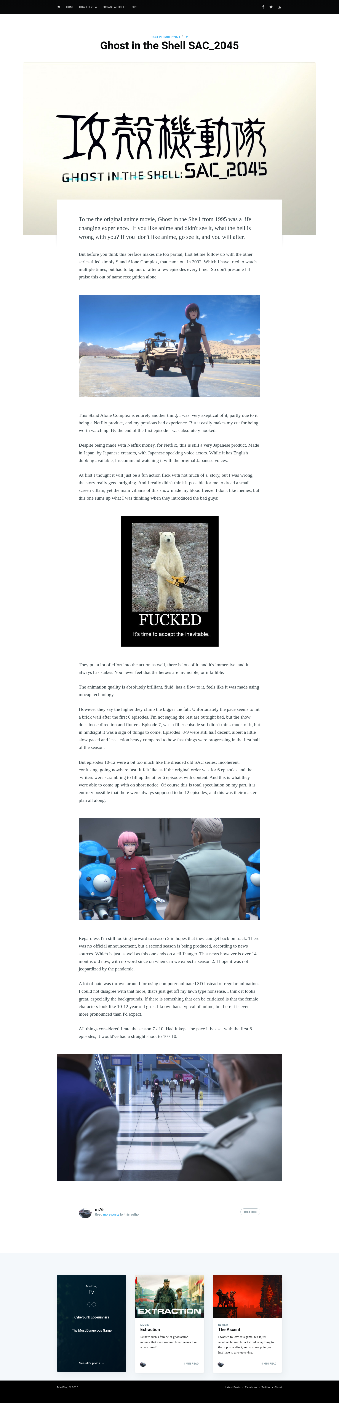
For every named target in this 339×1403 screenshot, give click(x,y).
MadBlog (62, 1387)
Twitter (265, 1387)
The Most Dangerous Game (92, 1330)
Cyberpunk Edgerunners (91, 1317)
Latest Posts (233, 1387)
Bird (134, 7)
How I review (88, 7)
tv (186, 37)
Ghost (278, 1387)
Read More (250, 1211)
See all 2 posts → (91, 1363)
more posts (111, 1214)
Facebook (251, 1387)
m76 (99, 1209)
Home (70, 7)
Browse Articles (114, 7)
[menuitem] (70, 7)
